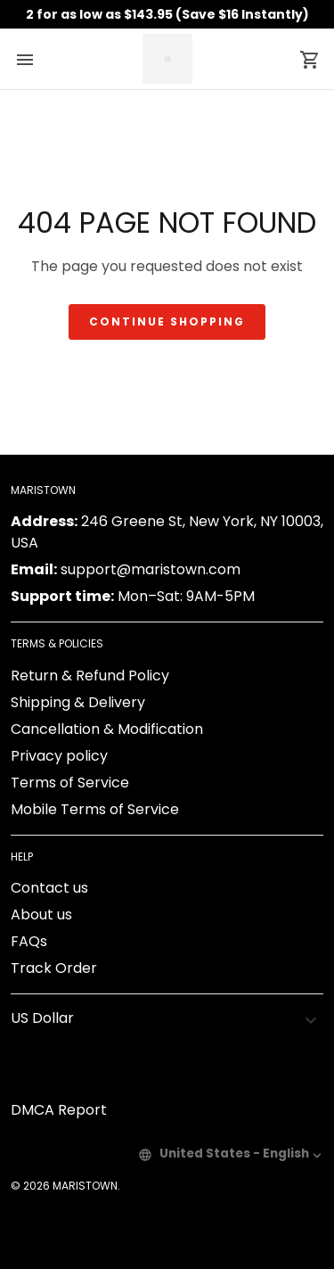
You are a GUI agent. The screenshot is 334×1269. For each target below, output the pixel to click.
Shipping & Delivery (78, 702)
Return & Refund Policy (90, 675)
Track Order (54, 968)
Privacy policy (59, 756)
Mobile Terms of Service (95, 809)
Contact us (49, 888)
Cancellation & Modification (107, 729)
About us (41, 914)
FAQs (29, 941)
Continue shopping (167, 321)
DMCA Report (59, 1110)
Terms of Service (70, 782)
